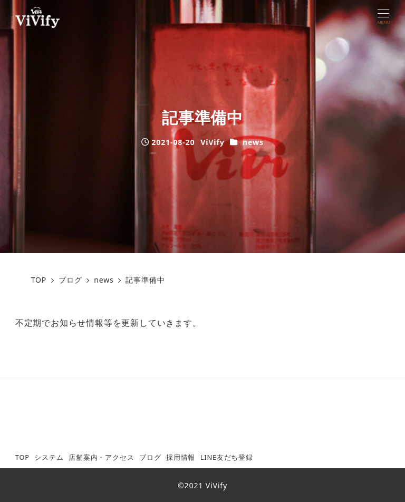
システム (48, 457)
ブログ (150, 457)
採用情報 (180, 457)
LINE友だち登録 (226, 457)
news (253, 142)
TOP (22, 457)
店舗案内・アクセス (101, 457)
